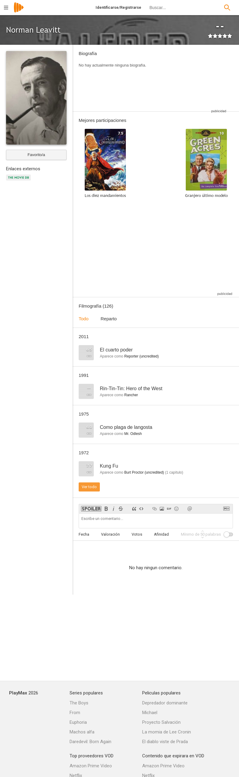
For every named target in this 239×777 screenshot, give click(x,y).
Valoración (110, 534)
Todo (84, 318)
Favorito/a (36, 154)
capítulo (174, 472)
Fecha (84, 534)
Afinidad (161, 534)
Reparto (109, 318)
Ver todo (89, 487)
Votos (137, 534)
